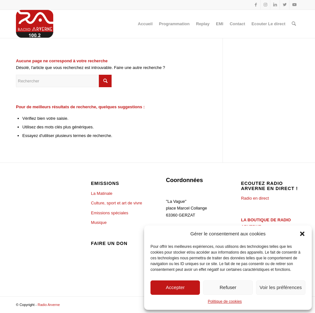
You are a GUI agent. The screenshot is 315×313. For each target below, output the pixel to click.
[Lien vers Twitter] (284, 5)
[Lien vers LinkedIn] (275, 5)
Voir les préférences (281, 287)
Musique (98, 222)
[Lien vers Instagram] (265, 5)
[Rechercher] (294, 24)
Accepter (175, 287)
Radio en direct (255, 198)
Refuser (228, 287)
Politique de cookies (225, 301)
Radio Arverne (49, 305)
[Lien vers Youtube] (294, 5)
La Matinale (101, 193)
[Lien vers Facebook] (255, 5)
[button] (302, 234)
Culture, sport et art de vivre (116, 203)
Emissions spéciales (109, 212)
